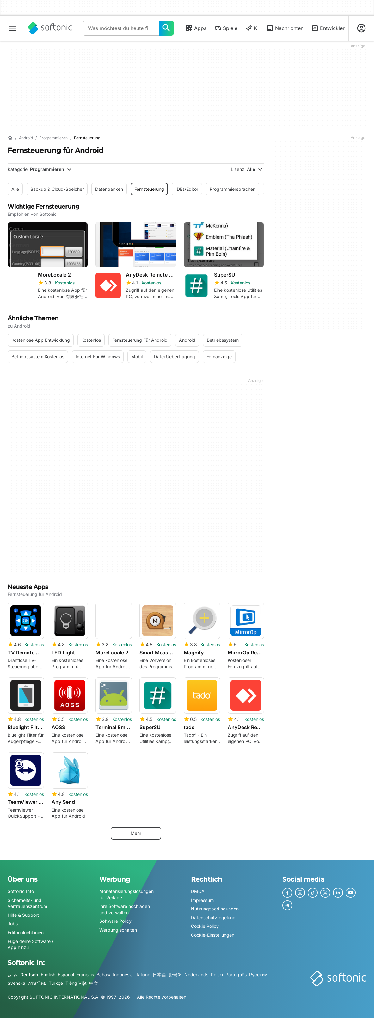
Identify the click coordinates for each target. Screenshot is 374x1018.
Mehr (136, 833)
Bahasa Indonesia (114, 974)
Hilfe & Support (23, 915)
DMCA (198, 891)
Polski (217, 974)
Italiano (142, 974)
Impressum (202, 900)
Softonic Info (21, 891)
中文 (93, 983)
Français (85, 974)
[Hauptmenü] (12, 28)
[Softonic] (50, 28)
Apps (195, 28)
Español (66, 974)
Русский (258, 974)
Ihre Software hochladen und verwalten (124, 909)
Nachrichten (284, 28)
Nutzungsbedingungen (215, 908)
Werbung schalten (118, 930)
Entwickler (328, 28)
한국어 (175, 974)
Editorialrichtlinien (26, 932)
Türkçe (56, 983)
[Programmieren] (53, 138)
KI (252, 28)
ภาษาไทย (37, 983)
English (48, 974)
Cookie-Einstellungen (212, 935)
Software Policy (115, 921)
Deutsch (29, 974)
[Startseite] (10, 138)
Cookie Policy (205, 926)
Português (236, 974)
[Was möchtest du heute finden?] (166, 28)
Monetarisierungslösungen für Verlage (126, 894)
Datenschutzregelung (213, 917)
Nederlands (196, 974)
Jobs (13, 923)
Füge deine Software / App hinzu (30, 944)
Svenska (16, 983)
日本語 (159, 974)
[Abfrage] (121, 28)
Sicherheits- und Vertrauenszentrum (27, 903)
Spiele (225, 28)
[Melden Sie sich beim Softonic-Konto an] (361, 28)
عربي (13, 974)
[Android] (26, 138)
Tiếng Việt (76, 983)
